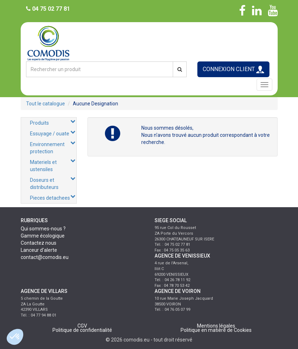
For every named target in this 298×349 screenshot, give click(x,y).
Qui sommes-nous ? (43, 228)
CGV (82, 326)
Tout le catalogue (45, 103)
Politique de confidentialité (82, 330)
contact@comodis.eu (45, 257)
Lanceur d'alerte (39, 250)
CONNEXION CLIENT (233, 69)
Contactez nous (38, 243)
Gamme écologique (43, 236)
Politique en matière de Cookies (216, 330)
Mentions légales (216, 326)
